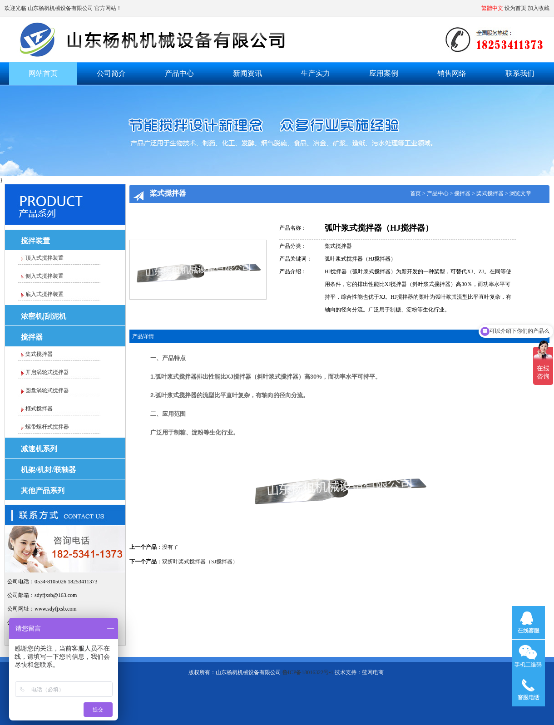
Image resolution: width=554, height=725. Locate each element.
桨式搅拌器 (39, 354)
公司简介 (111, 73)
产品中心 (179, 73)
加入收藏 (538, 8)
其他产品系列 (42, 490)
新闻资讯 (247, 73)
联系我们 (519, 73)
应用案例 (383, 73)
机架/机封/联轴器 (48, 469)
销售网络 (451, 73)
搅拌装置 (35, 241)
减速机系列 (39, 449)
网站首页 (43, 73)
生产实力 (315, 73)
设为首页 (515, 8)
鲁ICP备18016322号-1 (308, 672)
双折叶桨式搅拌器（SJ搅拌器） (200, 561)
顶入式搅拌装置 (44, 258)
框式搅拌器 (39, 408)
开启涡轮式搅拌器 (47, 372)
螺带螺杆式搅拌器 (47, 427)
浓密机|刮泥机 (43, 316)
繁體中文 (492, 8)
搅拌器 (32, 337)
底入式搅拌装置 (44, 294)
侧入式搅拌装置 (44, 276)
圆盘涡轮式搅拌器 (47, 390)
